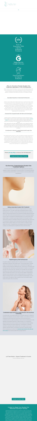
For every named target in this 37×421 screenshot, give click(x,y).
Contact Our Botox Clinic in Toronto (19, 158)
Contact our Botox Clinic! (18, 401)
